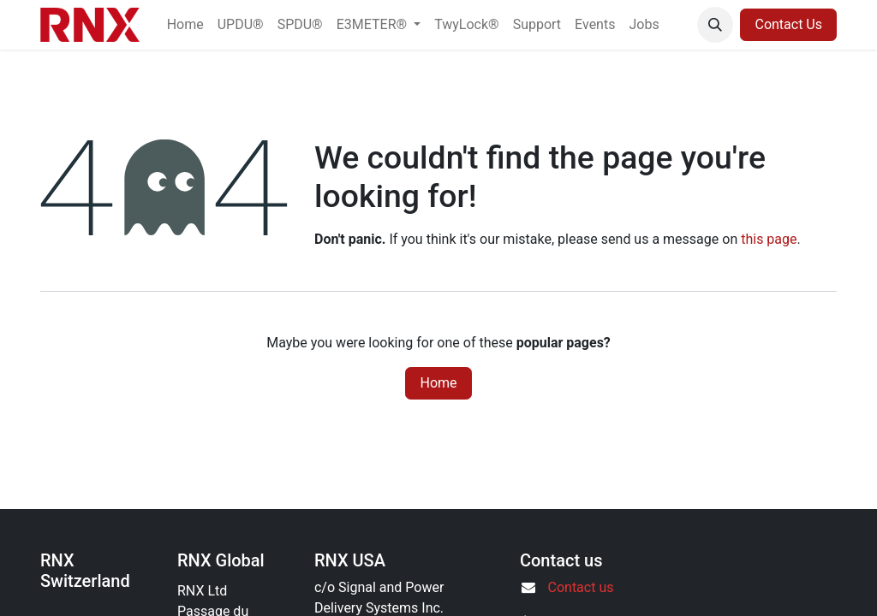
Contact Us (788, 24)
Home (438, 383)
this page (768, 239)
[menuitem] (185, 25)
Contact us (581, 587)
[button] (715, 25)
